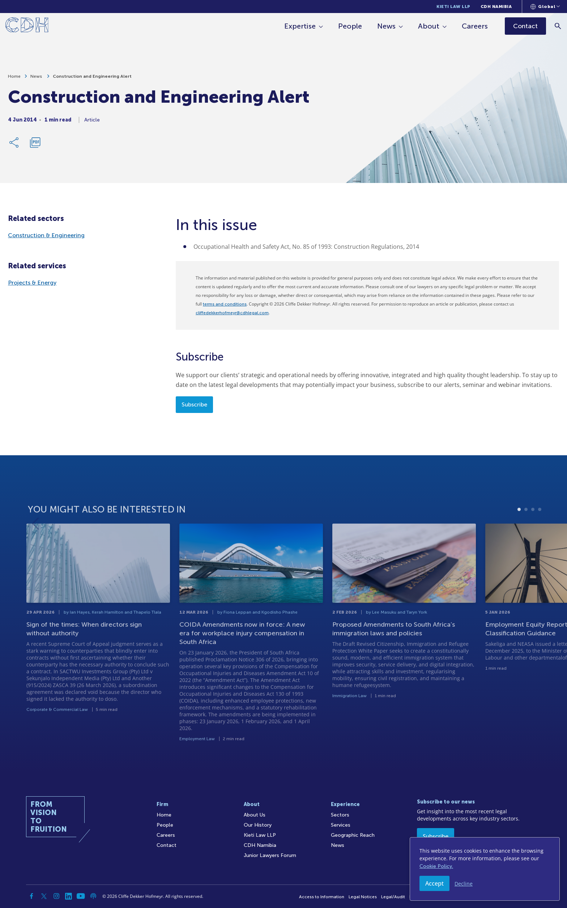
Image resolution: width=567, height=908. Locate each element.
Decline (464, 883)
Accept (434, 883)
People (350, 26)
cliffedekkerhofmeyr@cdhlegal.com (232, 312)
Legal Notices (363, 896)
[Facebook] (32, 896)
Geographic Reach (353, 835)
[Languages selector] (545, 6)
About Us (254, 815)
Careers (475, 26)
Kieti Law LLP (453, 6)
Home (14, 78)
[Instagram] (56, 896)
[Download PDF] (35, 144)
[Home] (26, 26)
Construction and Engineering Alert (92, 78)
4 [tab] (539, 529)
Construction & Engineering (46, 235)
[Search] (558, 26)
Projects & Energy (32, 282)
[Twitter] (44, 896)
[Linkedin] (68, 896)
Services (340, 825)
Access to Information (321, 896)
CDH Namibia (496, 6)
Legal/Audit (393, 896)
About (429, 26)
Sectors (340, 815)
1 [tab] (519, 529)
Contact (166, 845)
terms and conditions (225, 304)
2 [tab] (526, 529)
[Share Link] (14, 144)
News (387, 26)
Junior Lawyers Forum (270, 855)
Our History (258, 825)
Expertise (300, 26)
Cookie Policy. (436, 866)
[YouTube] (81, 896)
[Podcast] (93, 896)
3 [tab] (532, 529)
